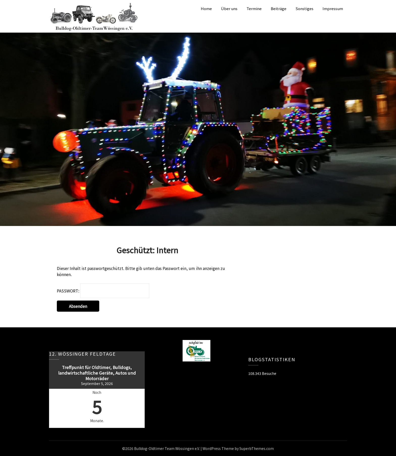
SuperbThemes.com (256, 448)
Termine (254, 8)
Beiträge (278, 8)
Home (206, 8)
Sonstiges (304, 8)
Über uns (229, 8)
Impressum (333, 8)
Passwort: (103, 290)
